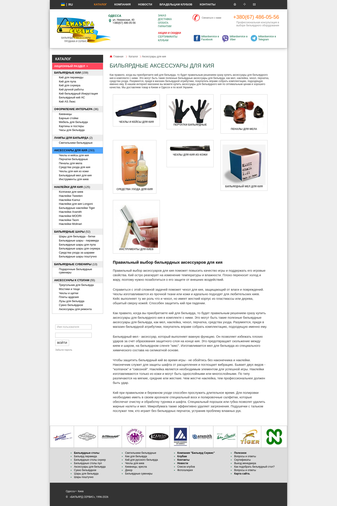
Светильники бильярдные (76, 142)
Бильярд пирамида (85, 456)
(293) (74, 150)
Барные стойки (68, 118)
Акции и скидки (169, 33)
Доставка (165, 19)
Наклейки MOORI (70, 216)
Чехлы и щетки (68, 293)
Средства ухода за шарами (76, 252)
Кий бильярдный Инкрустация (78, 93)
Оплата (163, 22)
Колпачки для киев (71, 191)
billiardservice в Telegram (267, 38)
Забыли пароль (63, 349)
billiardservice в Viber (238, 38)
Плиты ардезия (69, 297)
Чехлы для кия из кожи (74, 171)
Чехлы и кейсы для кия (74, 155)
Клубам (163, 40)
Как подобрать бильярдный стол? (254, 466)
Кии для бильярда (136, 456)
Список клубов (186, 466)
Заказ (162, 15)
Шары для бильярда (86, 473)
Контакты (208, 4)
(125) (72, 187)
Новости (145, 4)
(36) (76, 109)
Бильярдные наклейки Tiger (77, 208)
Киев (81, 491)
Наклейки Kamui (69, 200)
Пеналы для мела (70, 163)
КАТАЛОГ (63, 59)
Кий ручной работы (71, 89)
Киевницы (65, 114)
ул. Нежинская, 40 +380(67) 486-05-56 (124, 21)
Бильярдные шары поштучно (78, 256)
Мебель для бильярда (73, 122)
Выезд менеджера (245, 463)
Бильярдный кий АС (72, 97)
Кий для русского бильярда (141, 459)
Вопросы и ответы (245, 456)
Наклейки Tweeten (71, 195)
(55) (74, 280)
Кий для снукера (69, 85)
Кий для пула (67, 81)
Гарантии (164, 26)
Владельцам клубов (175, 4)
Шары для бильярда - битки (77, 236)
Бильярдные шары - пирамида (79, 240)
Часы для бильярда (72, 130)
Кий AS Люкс (67, 101)
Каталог (100, 4)
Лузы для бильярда (71, 301)
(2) (73, 137)
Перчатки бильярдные (73, 159)
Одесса (70, 491)
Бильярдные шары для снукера (79, 248)
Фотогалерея (185, 470)
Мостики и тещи (69, 289)
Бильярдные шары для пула (77, 244)
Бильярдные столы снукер (90, 459)
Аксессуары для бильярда (90, 466)
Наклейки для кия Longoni (76, 203)
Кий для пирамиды (71, 77)
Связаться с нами (211, 17)
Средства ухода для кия (74, 167)
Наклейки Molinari (70, 223)
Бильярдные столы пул (88, 463)
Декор (128, 470)
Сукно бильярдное (71, 305)
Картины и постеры (71, 126)
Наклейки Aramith (70, 211)
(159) (71, 72)
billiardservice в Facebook (210, 38)
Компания (122, 4)
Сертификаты (167, 36)
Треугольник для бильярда (76, 285)
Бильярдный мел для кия (75, 175)
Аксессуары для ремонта (75, 309)
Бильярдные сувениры (139, 473)
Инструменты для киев (74, 179)
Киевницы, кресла (136, 466)
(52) (72, 231)
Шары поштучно (83, 477)
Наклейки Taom (69, 220)
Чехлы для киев (134, 463)
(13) (75, 264)
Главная (118, 56)
